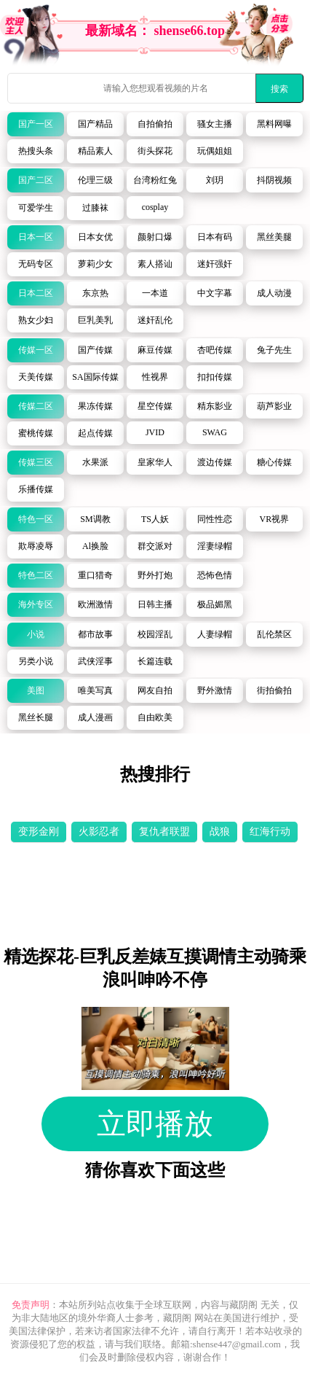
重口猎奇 (95, 575)
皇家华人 (155, 462)
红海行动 (270, 831)
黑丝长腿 (35, 717)
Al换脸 (95, 546)
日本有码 (214, 237)
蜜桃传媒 (35, 433)
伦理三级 (95, 180)
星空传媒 (155, 406)
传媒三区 (35, 462)
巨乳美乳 (95, 320)
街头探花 (155, 151)
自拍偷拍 (155, 124)
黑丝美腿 (274, 237)
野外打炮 (155, 575)
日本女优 (95, 237)
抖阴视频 (274, 180)
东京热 (95, 293)
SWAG (214, 432)
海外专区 (35, 604)
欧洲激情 (95, 604)
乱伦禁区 (274, 634)
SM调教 (95, 519)
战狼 (220, 831)
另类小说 (35, 661)
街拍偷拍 (274, 690)
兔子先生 (274, 350)
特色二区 (35, 575)
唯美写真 (95, 690)
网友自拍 (155, 690)
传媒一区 (35, 350)
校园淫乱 (155, 634)
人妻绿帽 (214, 634)
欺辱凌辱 (35, 546)
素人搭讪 (155, 264)
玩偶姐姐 (214, 151)
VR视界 (275, 519)
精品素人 (95, 151)
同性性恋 (214, 519)
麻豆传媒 (155, 350)
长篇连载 (155, 661)
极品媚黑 (214, 604)
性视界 (155, 377)
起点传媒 (95, 433)
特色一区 (35, 519)
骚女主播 (214, 124)
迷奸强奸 (214, 264)
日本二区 (35, 293)
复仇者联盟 (164, 831)
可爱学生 (35, 208)
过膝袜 (95, 208)
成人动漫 (274, 293)
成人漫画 (95, 717)
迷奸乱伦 (155, 320)
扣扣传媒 (214, 377)
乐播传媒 (35, 489)
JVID (155, 432)
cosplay (155, 207)
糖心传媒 (274, 462)
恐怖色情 (214, 575)
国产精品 (95, 124)
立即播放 (155, 1123)
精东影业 (214, 406)
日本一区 (35, 237)
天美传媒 (35, 377)
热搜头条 (35, 151)
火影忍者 (99, 831)
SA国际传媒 (95, 377)
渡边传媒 (214, 462)
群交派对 (155, 546)
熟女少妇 (35, 320)
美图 (35, 690)
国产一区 (35, 124)
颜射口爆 (155, 237)
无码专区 (35, 264)
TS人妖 (155, 519)
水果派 (95, 462)
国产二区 (35, 180)
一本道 (155, 293)
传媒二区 (35, 406)
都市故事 (95, 634)
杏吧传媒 (214, 350)
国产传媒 (95, 350)
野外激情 (214, 690)
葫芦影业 (274, 406)
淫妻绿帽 (214, 546)
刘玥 (214, 180)
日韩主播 (155, 604)
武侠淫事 (95, 661)
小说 (35, 634)
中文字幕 (214, 293)
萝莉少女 (95, 264)
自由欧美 (155, 717)
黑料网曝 (274, 124)
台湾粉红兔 (155, 180)
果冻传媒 (95, 406)
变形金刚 (38, 831)
